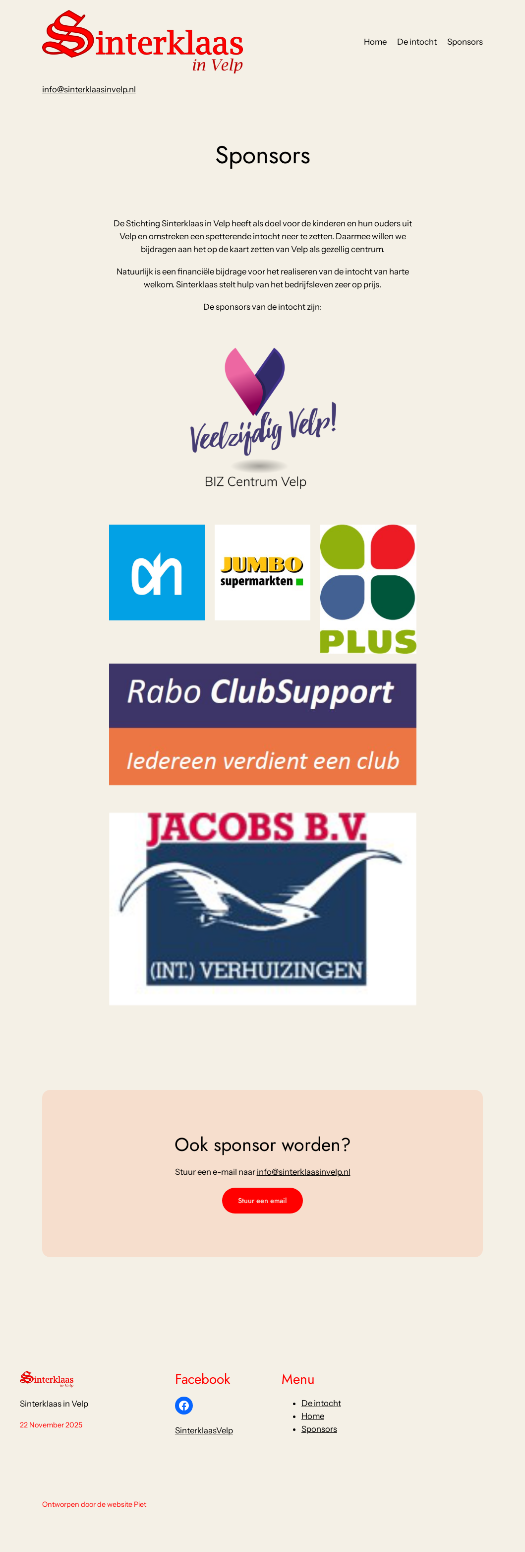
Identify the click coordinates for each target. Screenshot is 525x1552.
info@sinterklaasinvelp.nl (89, 89)
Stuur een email (262, 1201)
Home (312, 1416)
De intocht (321, 1403)
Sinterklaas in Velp (54, 1404)
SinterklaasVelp (204, 1430)
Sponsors (319, 1429)
